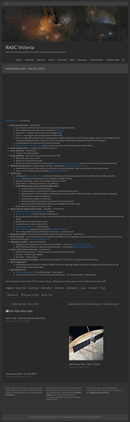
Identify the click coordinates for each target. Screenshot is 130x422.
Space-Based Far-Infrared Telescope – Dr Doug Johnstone (94, 304)
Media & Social (96, 60)
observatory (46, 288)
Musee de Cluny (23, 214)
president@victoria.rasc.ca (76, 165)
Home (19, 60)
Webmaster (13, 295)
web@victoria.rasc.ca (59, 171)
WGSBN (60, 130)
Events (51, 60)
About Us (41, 60)
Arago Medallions (59, 229)
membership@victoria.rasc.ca (66, 163)
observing (59, 288)
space (83, 288)
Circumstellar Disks (34, 176)
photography (72, 288)
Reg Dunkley (11, 321)
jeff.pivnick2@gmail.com (39, 239)
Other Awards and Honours (28, 145)
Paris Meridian (22, 229)
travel (102, 288)
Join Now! (29, 60)
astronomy (21, 288)
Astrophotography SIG (26, 272)
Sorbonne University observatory (30, 211)
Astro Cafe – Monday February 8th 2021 (25, 318)
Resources (82, 60)
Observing (62, 60)
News (72, 60)
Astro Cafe (48, 295)
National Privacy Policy (99, 392)
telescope (93, 288)
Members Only (112, 60)
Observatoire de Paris (25, 226)
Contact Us (10, 395)
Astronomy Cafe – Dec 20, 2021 (21, 373)
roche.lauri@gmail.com (83, 247)
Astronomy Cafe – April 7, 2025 (84, 364)
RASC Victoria (20, 47)
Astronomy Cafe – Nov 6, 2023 (23, 304)
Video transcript (13, 120)
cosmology (33, 288)
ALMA (19, 178)
